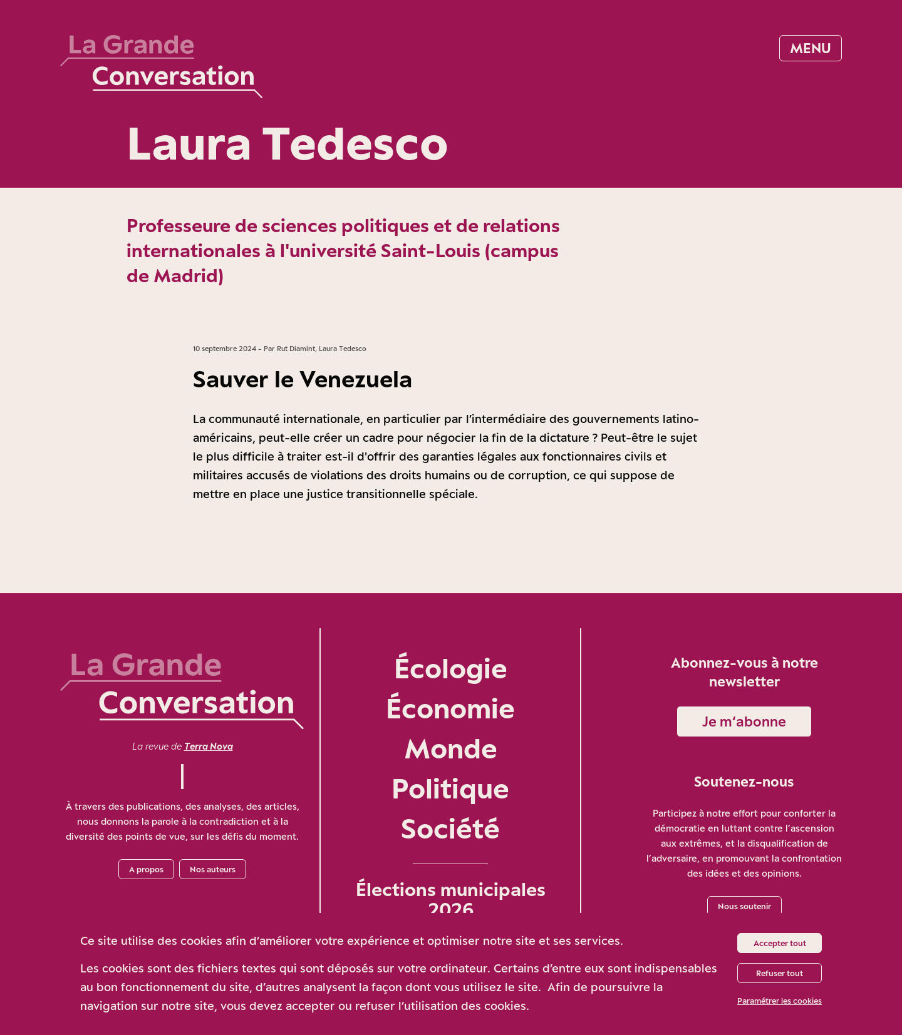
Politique (450, 788)
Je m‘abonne (744, 721)
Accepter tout (780, 943)
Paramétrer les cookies (779, 1001)
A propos (146, 869)
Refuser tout (779, 973)
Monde (450, 748)
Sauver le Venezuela (302, 378)
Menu (810, 47)
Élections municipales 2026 (451, 899)
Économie (450, 708)
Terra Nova (208, 746)
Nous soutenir (744, 906)
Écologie (450, 668)
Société (450, 828)
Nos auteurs (213, 869)
